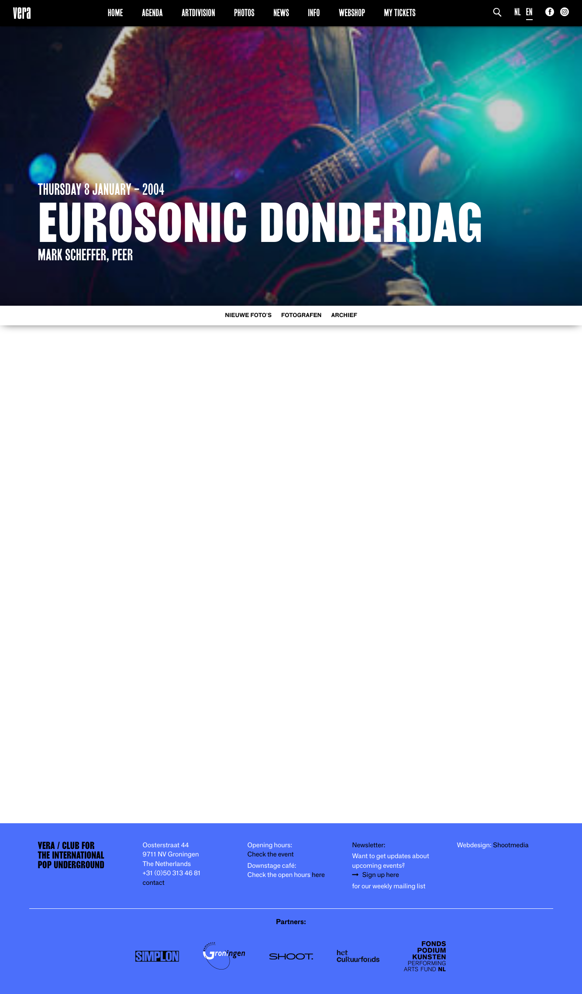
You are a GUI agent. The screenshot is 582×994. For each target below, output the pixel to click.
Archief (344, 315)
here (318, 875)
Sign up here (380, 875)
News (281, 13)
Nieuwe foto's (248, 315)
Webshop (352, 13)
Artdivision (198, 13)
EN (529, 12)
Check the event (271, 854)
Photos (244, 13)
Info (314, 13)
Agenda (152, 13)
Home (115, 13)
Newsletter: (369, 845)
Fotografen (301, 315)
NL (517, 12)
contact (154, 882)
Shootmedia (511, 845)
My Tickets (400, 13)
